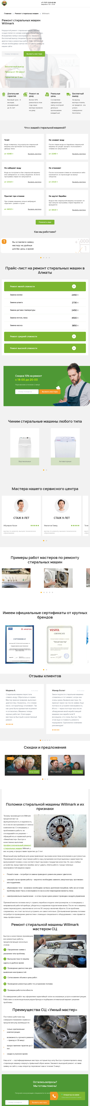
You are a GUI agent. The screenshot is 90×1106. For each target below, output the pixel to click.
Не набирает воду (12, 168)
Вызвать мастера (34, 54)
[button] (43, 470)
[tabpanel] (45, 245)
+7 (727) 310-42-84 (48, 2)
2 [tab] (43, 257)
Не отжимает (55, 168)
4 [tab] (49, 257)
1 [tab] (40, 257)
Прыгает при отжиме (14, 196)
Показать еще (45, 222)
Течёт (6, 140)
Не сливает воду (56, 140)
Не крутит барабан (57, 196)
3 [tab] (46, 257)
